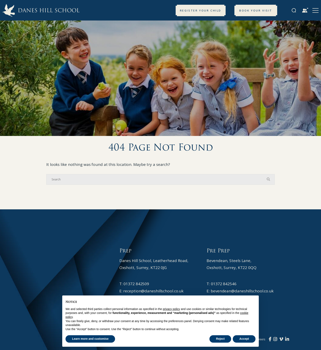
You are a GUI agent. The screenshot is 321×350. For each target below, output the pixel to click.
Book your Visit (255, 10)
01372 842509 (136, 283)
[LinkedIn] (287, 339)
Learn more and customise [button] (90, 338)
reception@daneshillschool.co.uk (153, 291)
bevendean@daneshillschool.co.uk (242, 291)
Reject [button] (220, 338)
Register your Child (200, 10)
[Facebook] (270, 339)
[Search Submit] (294, 10)
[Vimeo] (281, 339)
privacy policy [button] (171, 309)
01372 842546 (223, 283)
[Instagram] (275, 339)
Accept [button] (244, 338)
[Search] (156, 179)
